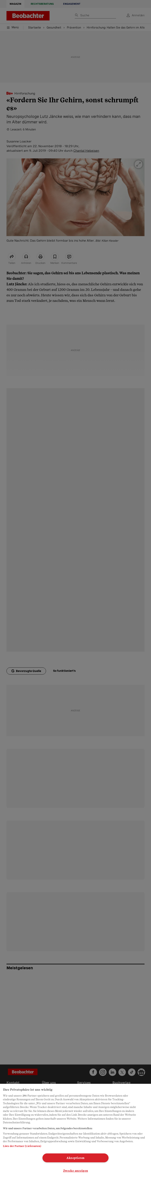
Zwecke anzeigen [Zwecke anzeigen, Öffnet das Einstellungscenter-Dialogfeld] (75, 1170)
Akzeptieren (75, 1158)
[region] (75, 1132)
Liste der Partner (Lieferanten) (22, 1146)
